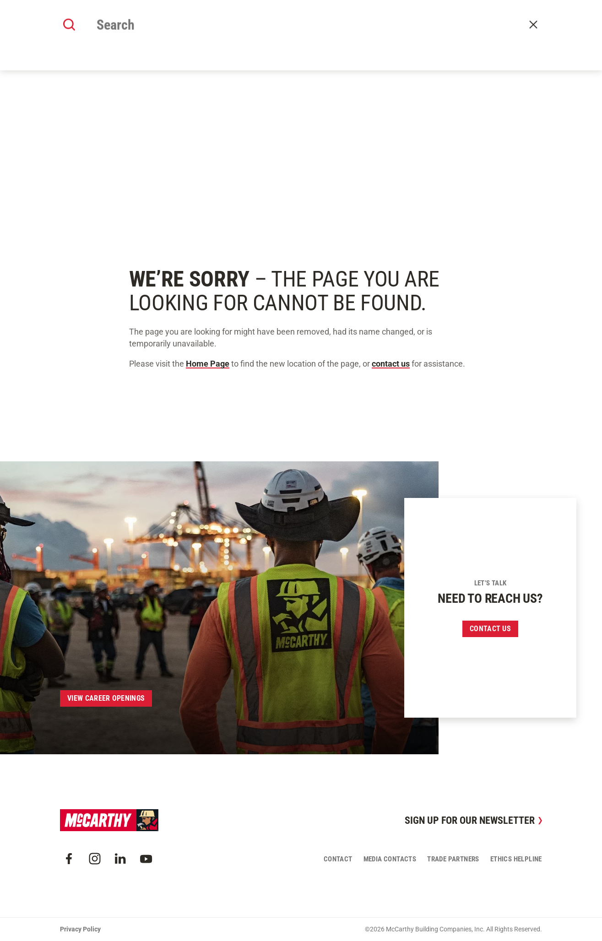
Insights (371, 33)
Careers (411, 33)
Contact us (490, 628)
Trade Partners (453, 859)
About (198, 33)
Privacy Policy (80, 929)
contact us (391, 363)
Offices (334, 33)
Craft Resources (517, 10)
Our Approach (286, 33)
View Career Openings (106, 698)
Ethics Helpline (516, 859)
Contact (529, 33)
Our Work (236, 33)
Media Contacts (390, 859)
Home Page (207, 363)
